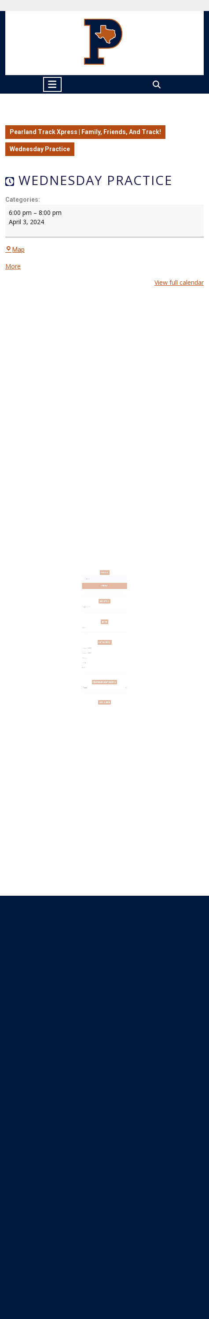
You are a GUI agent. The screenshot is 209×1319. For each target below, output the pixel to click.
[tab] (52, 84)
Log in (88, 629)
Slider (88, 656)
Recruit (89, 652)
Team (88, 659)
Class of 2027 (91, 648)
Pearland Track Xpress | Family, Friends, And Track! (85, 131)
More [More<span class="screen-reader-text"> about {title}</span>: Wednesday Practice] (13, 266)
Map (15, 249)
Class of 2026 (91, 645)
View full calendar (179, 282)
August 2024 (90, 613)
